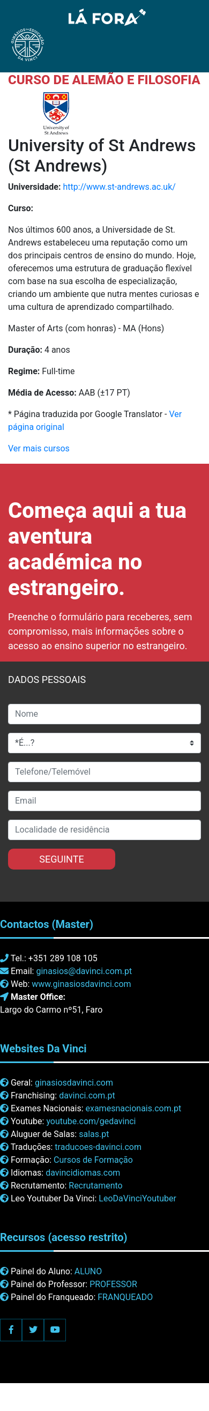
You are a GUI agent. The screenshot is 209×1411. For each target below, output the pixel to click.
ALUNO (88, 1271)
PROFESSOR (113, 1284)
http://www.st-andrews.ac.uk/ (119, 187)
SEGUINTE (61, 859)
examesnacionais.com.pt (133, 1108)
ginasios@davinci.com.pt (84, 971)
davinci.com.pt (87, 1095)
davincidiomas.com (83, 1173)
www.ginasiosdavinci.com (81, 984)
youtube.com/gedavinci (91, 1121)
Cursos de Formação (93, 1160)
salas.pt (94, 1134)
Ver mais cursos (39, 448)
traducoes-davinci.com (98, 1147)
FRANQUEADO (125, 1297)
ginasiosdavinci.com (74, 1083)
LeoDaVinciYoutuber (137, 1198)
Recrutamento (95, 1185)
